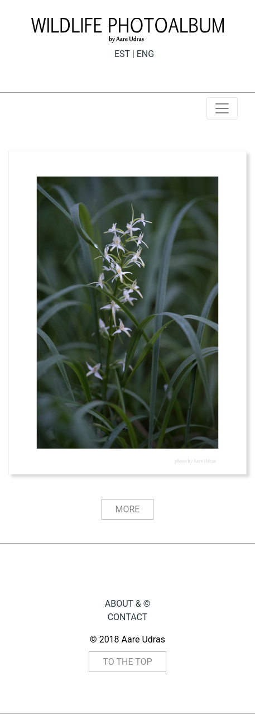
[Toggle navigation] (222, 108)
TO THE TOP (127, 661)
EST (122, 54)
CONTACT (128, 617)
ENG (145, 54)
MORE (128, 509)
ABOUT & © (127, 603)
